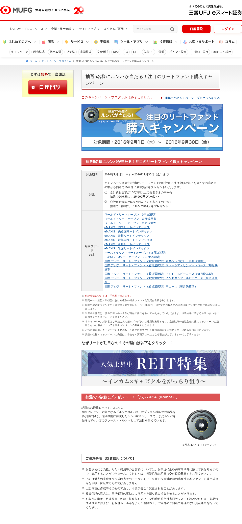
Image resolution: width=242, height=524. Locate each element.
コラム (227, 42)
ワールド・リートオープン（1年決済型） (131, 214)
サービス (73, 42)
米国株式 (85, 51)
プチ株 (70, 51)
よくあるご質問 (114, 28)
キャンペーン (19, 51)
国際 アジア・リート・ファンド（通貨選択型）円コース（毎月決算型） (150, 286)
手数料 (102, 42)
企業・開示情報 (61, 28)
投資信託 (102, 51)
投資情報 (162, 42)
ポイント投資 (177, 51)
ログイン (227, 28)
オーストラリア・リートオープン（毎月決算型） (136, 252)
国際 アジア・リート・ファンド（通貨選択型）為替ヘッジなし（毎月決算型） (155, 261)
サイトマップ (87, 28)
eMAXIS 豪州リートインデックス (127, 244)
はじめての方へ (16, 42)
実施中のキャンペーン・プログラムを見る (192, 98)
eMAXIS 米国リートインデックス (127, 248)
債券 (161, 51)
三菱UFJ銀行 (200, 51)
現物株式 (39, 51)
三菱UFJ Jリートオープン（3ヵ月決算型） (133, 256)
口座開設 (196, 28)
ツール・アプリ (128, 42)
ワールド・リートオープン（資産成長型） (131, 218)
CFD (136, 51)
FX (126, 51)
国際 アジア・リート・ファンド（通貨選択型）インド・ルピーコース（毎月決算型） (159, 273)
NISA (116, 51)
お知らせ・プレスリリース (26, 28)
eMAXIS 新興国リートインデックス (128, 240)
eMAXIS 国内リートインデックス (127, 227)
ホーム (33, 61)
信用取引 (55, 51)
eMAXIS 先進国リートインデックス (128, 231)
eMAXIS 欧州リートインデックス (127, 235)
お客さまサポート (198, 42)
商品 (47, 42)
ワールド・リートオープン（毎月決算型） (131, 223)
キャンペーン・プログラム (56, 61)
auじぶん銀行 (222, 51)
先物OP (148, 51)
